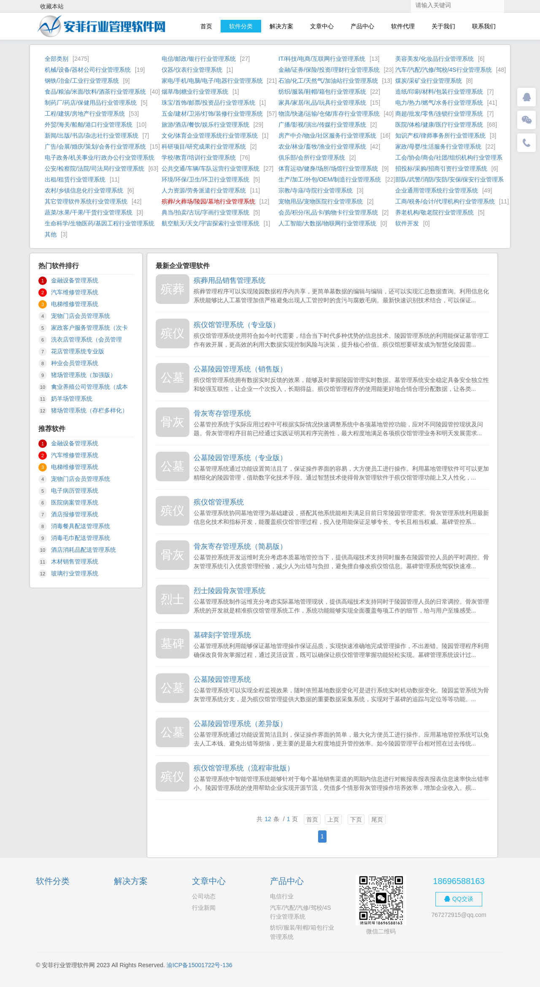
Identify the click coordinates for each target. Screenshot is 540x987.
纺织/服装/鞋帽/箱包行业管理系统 (322, 91)
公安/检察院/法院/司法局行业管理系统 (94, 168)
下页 (356, 819)
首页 (206, 26)
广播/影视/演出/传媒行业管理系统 (322, 124)
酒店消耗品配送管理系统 (83, 549)
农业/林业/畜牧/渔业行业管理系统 (322, 146)
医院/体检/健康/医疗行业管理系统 (439, 124)
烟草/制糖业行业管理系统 (195, 91)
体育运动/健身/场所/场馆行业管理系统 (328, 168)
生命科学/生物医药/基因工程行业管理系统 (99, 223)
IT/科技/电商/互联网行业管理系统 (321, 58)
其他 (51, 234)
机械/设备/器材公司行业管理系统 (88, 69)
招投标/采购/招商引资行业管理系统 (441, 168)
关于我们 (443, 26)
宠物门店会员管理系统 (80, 315)
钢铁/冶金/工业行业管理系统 (82, 80)
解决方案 (281, 26)
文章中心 (322, 26)
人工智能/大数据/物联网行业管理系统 (327, 223)
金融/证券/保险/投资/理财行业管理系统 (329, 69)
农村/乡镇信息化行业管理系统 (84, 190)
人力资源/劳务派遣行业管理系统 (204, 190)
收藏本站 (52, 6)
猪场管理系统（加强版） (83, 374)
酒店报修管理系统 (74, 514)
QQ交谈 (458, 898)
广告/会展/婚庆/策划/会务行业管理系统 (95, 146)
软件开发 (407, 223)
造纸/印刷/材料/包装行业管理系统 (439, 91)
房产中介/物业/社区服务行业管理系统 (327, 135)
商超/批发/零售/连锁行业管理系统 (439, 113)
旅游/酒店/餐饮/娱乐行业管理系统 (205, 124)
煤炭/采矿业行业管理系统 (428, 80)
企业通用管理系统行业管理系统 (436, 190)
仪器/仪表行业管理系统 (192, 69)
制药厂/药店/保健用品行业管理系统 (91, 102)
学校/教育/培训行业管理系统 (199, 157)
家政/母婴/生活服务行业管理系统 (438, 146)
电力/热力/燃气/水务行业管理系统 (439, 102)
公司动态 (204, 896)
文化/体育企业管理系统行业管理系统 (210, 135)
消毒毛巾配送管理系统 (80, 537)
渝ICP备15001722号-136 (199, 965)
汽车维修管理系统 (74, 292)
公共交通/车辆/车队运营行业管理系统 (210, 168)
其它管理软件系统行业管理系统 (86, 201)
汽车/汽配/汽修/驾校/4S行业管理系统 (443, 69)
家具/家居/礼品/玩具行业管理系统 (322, 102)
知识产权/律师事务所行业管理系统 (440, 135)
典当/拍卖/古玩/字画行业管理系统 (205, 212)
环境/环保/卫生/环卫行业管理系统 (205, 179)
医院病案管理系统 (74, 502)
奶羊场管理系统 (71, 398)
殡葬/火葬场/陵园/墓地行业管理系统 (208, 201)
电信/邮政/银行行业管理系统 (199, 58)
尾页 (377, 819)
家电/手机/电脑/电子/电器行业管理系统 (212, 80)
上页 (333, 819)
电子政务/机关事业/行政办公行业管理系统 (99, 157)
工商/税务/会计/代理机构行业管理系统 (445, 201)
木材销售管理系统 (74, 561)
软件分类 (241, 26)
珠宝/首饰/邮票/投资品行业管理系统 (208, 102)
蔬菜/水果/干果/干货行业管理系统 (88, 212)
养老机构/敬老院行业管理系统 (434, 212)
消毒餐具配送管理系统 (80, 526)
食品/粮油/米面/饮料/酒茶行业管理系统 (95, 91)
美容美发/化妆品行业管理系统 (434, 58)
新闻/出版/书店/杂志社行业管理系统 (91, 135)
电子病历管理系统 (74, 490)
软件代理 (403, 26)
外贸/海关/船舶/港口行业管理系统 (88, 124)
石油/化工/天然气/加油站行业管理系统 (328, 80)
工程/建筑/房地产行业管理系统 (85, 113)
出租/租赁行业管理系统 (75, 179)
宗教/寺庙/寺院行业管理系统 (315, 190)
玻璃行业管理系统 (74, 573)
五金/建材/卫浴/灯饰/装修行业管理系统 (212, 113)
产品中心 (362, 26)
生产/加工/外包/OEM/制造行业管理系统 (329, 179)
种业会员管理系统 (74, 363)
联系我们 (484, 26)
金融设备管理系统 (74, 280)
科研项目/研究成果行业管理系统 (204, 146)
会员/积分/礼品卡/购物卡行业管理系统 (328, 212)
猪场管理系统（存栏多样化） (89, 410)
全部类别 (56, 58)
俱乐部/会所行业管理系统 (311, 157)
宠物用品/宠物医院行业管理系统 (320, 201)
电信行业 (282, 896)
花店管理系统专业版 (77, 351)
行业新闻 (204, 907)
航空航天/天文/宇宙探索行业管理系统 (210, 223)
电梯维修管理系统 (74, 304)
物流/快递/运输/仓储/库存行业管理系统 (329, 113)
